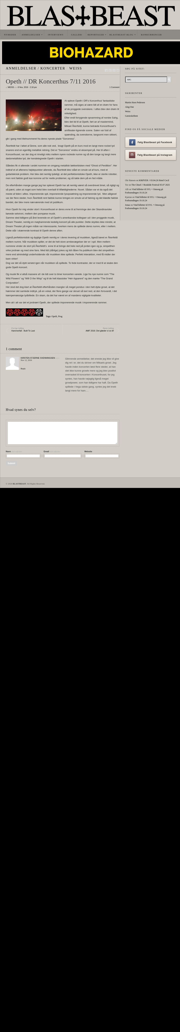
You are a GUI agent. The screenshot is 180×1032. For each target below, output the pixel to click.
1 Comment (115, 87)
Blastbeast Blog (121, 35)
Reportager (96, 35)
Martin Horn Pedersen (135, 102)
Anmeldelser (31, 35)
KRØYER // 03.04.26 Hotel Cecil (154, 180)
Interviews (56, 35)
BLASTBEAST (19, 484)
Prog (60, 316)
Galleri (76, 35)
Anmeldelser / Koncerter (35, 68)
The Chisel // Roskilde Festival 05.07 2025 (150, 185)
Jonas (127, 205)
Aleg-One (129, 107)
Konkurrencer (151, 35)
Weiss (75, 68)
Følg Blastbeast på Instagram (151, 155)
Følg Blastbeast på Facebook (150, 142)
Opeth (54, 316)
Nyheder (10, 35)
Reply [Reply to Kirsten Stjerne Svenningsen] (23, 368)
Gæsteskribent (131, 116)
